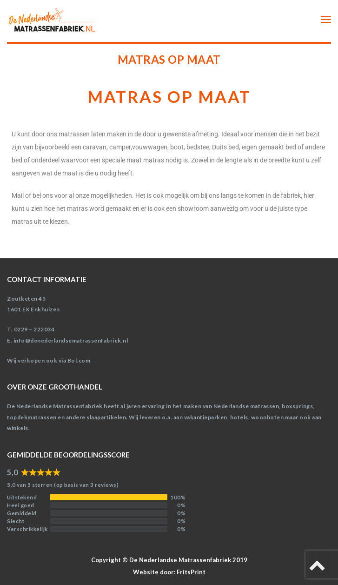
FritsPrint (191, 572)
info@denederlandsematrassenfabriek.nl (70, 340)
